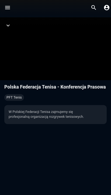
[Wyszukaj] (93, 7)
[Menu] (7, 7)
